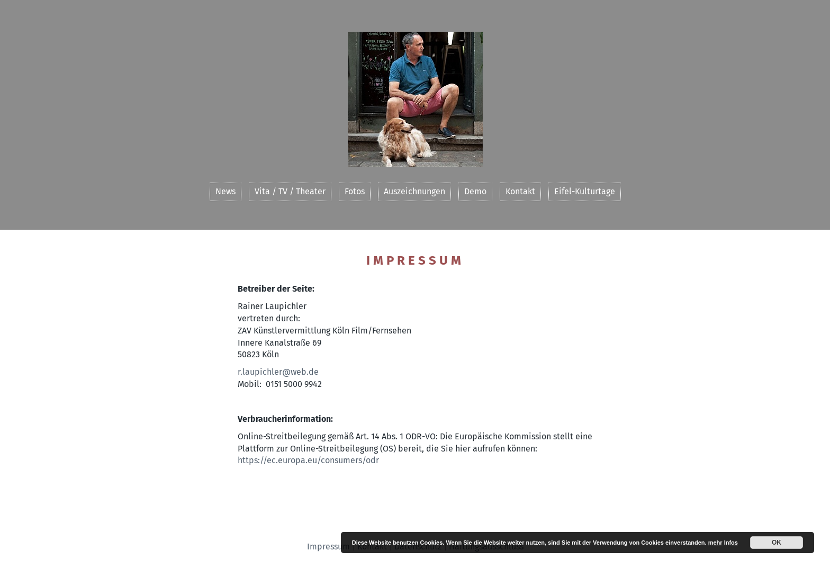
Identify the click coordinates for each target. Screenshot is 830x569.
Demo (475, 191)
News (225, 191)
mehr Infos (723, 542)
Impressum (328, 546)
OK (776, 542)
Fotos (355, 191)
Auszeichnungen (414, 191)
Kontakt (520, 191)
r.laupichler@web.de (278, 372)
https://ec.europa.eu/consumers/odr (308, 460)
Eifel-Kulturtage (584, 191)
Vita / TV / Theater (290, 191)
